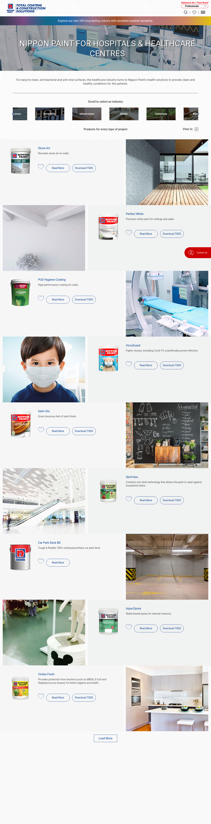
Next (197, 114)
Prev (14, 114)
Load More (105, 738)
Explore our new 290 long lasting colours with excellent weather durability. (105, 21)
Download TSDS (84, 168)
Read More (58, 168)
